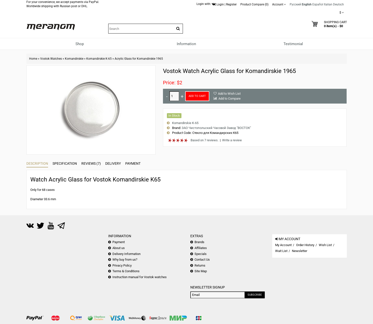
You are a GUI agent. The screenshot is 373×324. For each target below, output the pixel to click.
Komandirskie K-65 (99, 58)
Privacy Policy (122, 265)
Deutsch (338, 4)
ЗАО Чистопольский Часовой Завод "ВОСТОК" (216, 128)
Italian (328, 4)
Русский (295, 4)
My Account (283, 245)
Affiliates (201, 248)
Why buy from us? (124, 259)
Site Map (201, 271)
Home (33, 58)
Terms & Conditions (126, 271)
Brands (199, 242)
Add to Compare (229, 98)
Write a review (232, 140)
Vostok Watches (51, 58)
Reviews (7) (91, 163)
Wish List (325, 245)
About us (118, 248)
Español (317, 4)
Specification (65, 163)
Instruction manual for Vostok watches (139, 277)
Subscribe (255, 294)
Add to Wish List (229, 93)
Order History (305, 245)
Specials (201, 254)
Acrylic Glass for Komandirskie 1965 (139, 58)
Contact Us (202, 259)
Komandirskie (74, 58)
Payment (133, 163)
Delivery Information (126, 254)
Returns (200, 265)
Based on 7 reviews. (204, 140)
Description (37, 163)
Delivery (113, 163)
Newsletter (299, 251)
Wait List (281, 251)
